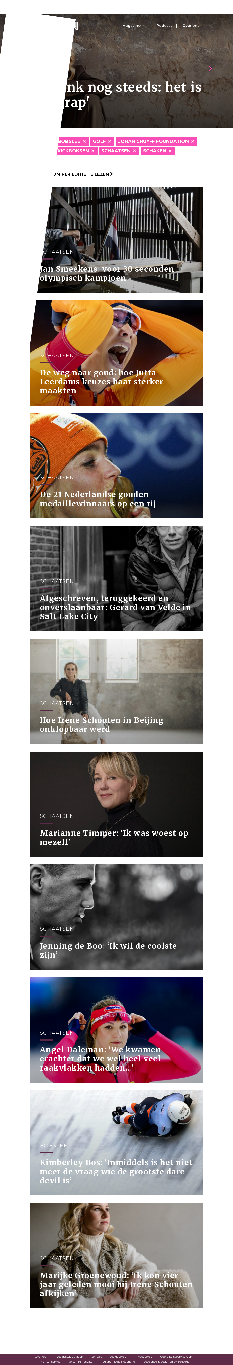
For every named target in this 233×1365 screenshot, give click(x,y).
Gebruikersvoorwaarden (176, 1356)
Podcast (164, 25)
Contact (96, 1356)
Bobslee (69, 141)
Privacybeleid (143, 1356)
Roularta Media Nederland (118, 1361)
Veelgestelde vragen (70, 1356)
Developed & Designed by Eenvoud (166, 1361)
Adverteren (41, 1356)
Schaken (154, 151)
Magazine (131, 25)
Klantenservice (50, 1361)
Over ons (190, 25)
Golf (99, 141)
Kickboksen (73, 151)
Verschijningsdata (80, 1361)
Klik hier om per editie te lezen (71, 174)
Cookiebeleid (118, 1356)
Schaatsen (116, 151)
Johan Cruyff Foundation (153, 141)
